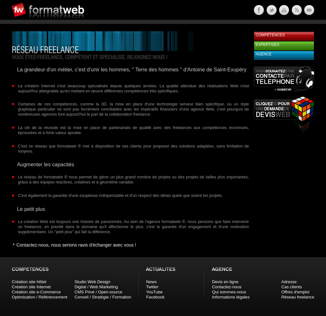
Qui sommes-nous (229, 292)
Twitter (152, 286)
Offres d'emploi (295, 292)
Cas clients (291, 286)
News (151, 281)
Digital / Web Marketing (96, 286)
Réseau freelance (297, 297)
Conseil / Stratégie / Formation (102, 297)
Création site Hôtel (29, 281)
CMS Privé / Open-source (98, 292)
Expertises (267, 44)
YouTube (154, 292)
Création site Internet (31, 286)
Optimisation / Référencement (39, 297)
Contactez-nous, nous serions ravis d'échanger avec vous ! (76, 245)
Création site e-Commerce (36, 292)
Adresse (289, 281)
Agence (264, 54)
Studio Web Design (92, 281)
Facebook (155, 297)
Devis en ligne (225, 281)
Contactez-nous (226, 286)
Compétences (270, 35)
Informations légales (231, 297)
